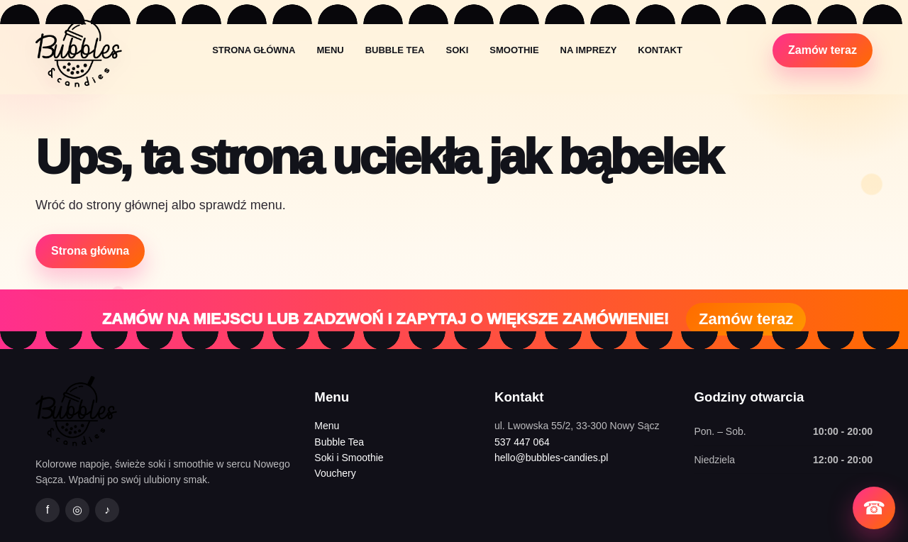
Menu (329, 50)
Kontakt (660, 50)
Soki (456, 50)
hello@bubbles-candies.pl (551, 457)
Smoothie (513, 50)
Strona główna (253, 50)
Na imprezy (588, 50)
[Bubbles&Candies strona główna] (78, 50)
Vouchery (334, 473)
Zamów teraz (822, 50)
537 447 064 (522, 442)
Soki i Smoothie (348, 457)
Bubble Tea (395, 50)
